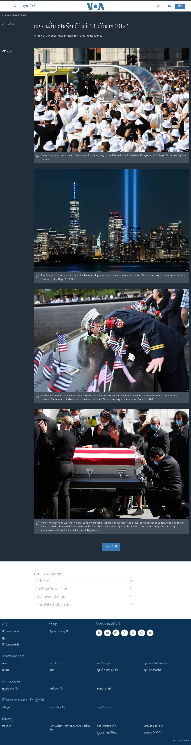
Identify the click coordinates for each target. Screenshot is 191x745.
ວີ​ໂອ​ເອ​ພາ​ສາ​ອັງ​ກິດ (106, 726)
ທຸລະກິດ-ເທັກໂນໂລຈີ (107, 670)
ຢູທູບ (4, 638)
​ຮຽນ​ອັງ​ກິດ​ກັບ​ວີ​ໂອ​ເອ (107, 733)
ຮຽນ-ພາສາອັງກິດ (152, 670)
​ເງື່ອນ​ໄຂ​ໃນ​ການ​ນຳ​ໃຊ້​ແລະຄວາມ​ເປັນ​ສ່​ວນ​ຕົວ (70, 728)
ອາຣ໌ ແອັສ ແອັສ (57, 707)
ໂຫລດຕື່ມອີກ (111, 546)
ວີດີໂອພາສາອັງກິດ (11, 645)
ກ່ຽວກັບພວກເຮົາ (10, 689)
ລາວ (4, 663)
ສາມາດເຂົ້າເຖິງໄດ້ (153, 733)
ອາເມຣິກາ (54, 663)
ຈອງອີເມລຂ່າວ (104, 707)
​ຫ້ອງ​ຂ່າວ (6, 726)
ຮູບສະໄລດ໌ (29, 6)
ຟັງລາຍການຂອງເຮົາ (59, 631)
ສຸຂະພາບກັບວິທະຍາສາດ (156, 663)
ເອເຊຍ (5, 670)
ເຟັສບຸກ (6, 707)
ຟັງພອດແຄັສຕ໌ (104, 689)
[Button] (7, 51)
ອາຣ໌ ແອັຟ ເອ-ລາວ (153, 726)
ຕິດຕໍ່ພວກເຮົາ (56, 689)
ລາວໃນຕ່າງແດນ (105, 663)
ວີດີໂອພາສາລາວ (10, 631)
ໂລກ (52, 670)
